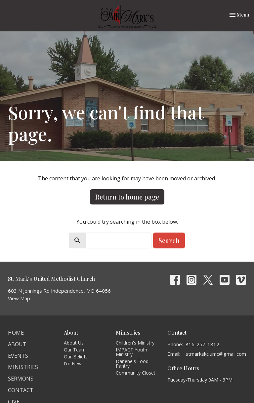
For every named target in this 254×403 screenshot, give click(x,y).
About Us (74, 343)
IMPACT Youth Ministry (131, 352)
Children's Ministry (135, 343)
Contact (20, 390)
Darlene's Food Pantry (132, 363)
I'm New (73, 363)
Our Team (75, 350)
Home (16, 332)
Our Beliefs (76, 356)
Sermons (20, 378)
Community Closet (135, 373)
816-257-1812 (202, 344)
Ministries (23, 367)
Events (18, 355)
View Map (19, 298)
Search (169, 240)
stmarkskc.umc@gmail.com (216, 353)
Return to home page (127, 196)
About (17, 344)
